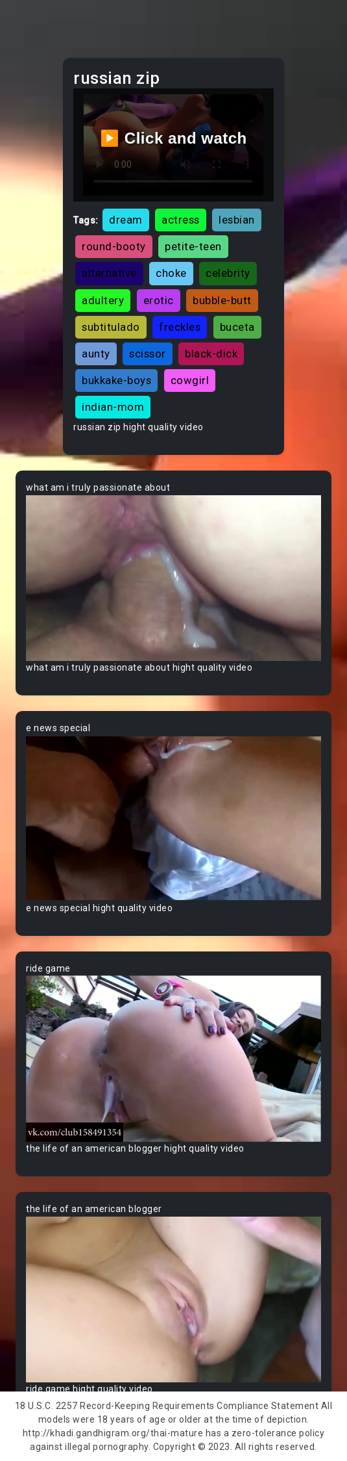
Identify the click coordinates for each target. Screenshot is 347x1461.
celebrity (228, 272)
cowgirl (190, 380)
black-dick (211, 353)
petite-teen (193, 246)
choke (171, 272)
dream (126, 219)
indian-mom (113, 406)
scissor (147, 353)
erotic (158, 300)
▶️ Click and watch (173, 138)
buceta (237, 326)
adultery (103, 300)
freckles (179, 326)
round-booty (114, 246)
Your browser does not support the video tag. (173, 578)
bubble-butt (222, 300)
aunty (96, 353)
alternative (109, 272)
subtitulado (111, 326)
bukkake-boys (116, 380)
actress (181, 219)
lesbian (237, 219)
